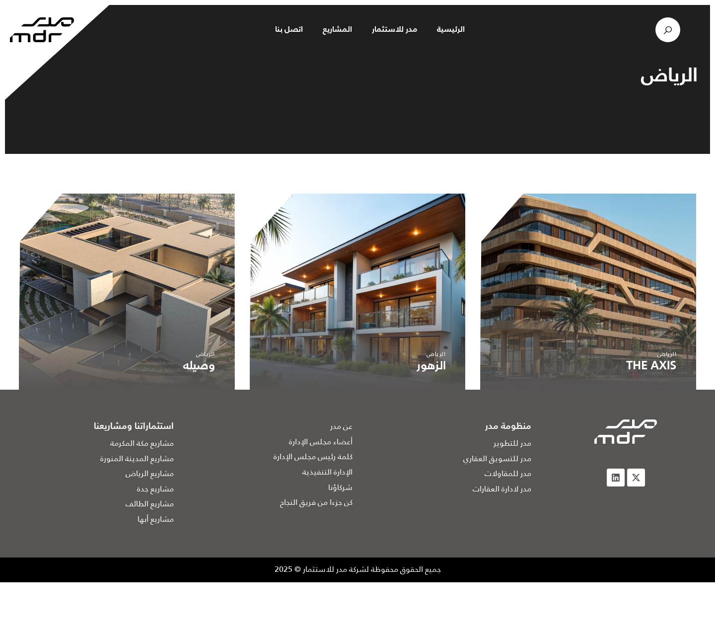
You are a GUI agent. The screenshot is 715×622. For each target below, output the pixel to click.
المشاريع (337, 30)
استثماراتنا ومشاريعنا (134, 426)
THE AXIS (651, 366)
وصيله (199, 366)
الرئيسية (451, 30)
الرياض (666, 353)
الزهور (431, 366)
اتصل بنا (289, 30)
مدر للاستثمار (394, 30)
